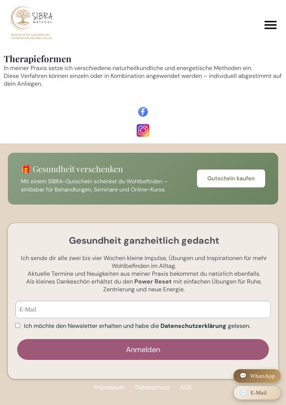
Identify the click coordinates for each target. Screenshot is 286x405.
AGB (186, 387)
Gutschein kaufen (231, 178)
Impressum (109, 387)
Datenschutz (152, 387)
